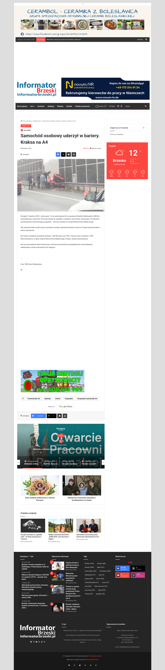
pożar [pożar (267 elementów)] (105, 582)
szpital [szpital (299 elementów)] (101, 590)
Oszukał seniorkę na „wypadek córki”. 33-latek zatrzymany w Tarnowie (31, 537)
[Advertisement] (83, 58)
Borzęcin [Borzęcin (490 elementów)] (101, 563)
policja (48, 399)
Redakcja (51, 106)
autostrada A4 (34, 399)
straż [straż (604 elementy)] (88, 586)
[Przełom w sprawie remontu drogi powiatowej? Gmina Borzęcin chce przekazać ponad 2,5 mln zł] (58, 589)
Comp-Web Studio (92, 659)
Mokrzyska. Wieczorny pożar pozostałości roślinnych (64, 39)
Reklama (60, 106)
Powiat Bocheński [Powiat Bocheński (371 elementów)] (92, 582)
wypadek (69, 399)
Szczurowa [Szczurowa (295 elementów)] (90, 590)
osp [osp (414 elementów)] (101, 575)
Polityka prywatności (82, 106)
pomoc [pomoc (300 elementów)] (100, 578)
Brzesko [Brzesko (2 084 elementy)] (89, 567)
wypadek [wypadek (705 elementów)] (100, 594)
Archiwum (41, 106)
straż (58, 399)
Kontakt (69, 106)
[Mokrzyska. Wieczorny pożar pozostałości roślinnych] (58, 576)
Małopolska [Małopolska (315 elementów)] (90, 575)
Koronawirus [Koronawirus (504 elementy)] (105, 571)
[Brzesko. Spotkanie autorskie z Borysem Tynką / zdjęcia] (58, 607)
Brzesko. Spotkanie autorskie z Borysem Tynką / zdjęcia (73, 606)
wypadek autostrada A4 (87, 399)
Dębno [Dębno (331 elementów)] (100, 567)
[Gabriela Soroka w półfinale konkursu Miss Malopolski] (58, 566)
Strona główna (22, 106)
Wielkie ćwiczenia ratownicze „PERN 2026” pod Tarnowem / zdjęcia (58, 537)
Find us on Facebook (116, 134)
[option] (61, 446)
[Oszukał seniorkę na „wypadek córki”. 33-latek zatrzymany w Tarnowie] (33, 526)
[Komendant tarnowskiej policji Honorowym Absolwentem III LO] (88, 526)
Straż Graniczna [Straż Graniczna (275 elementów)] (100, 586)
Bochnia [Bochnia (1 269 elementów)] (89, 563)
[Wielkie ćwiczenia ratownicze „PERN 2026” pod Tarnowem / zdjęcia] (60, 526)
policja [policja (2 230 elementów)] (89, 578)
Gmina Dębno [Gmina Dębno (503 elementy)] (91, 571)
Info (31, 106)
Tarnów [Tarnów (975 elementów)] (89, 594)
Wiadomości (37, 121)
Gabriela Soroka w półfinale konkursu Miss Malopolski (72, 565)
